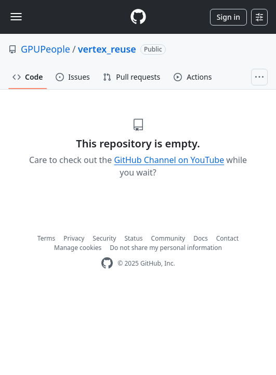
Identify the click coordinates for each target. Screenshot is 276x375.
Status (133, 238)
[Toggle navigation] (16, 16)
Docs (200, 238)
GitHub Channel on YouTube (169, 160)
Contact (227, 238)
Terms (46, 238)
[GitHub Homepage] (107, 263)
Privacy (73, 238)
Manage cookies (77, 247)
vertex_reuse (107, 49)
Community (168, 238)
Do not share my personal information (166, 247)
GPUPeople (45, 49)
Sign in (228, 17)
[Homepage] (138, 17)
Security (104, 238)
